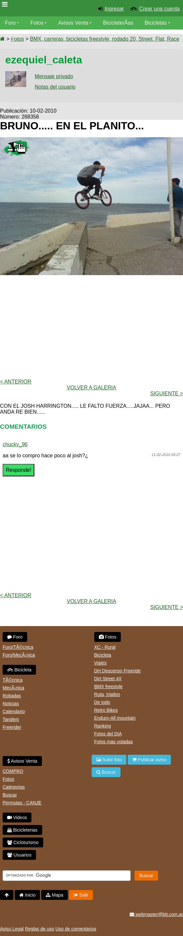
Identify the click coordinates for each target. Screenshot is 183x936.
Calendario (14, 711)
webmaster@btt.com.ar (156, 914)
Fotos (37, 23)
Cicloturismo (23, 842)
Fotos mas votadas (113, 741)
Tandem (11, 719)
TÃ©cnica (13, 680)
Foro (10, 23)
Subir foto (109, 759)
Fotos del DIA (108, 733)
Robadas (12, 695)
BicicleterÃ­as (118, 23)
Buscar (10, 794)
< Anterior (15, 381)
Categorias (14, 787)
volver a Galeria (91, 387)
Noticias (11, 703)
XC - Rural (105, 647)
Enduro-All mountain (115, 718)
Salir (81, 895)
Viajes (100, 662)
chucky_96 (15, 444)
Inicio (27, 895)
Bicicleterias (22, 830)
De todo (102, 702)
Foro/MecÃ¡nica (19, 655)
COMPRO (13, 771)
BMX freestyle (108, 686)
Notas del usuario (55, 87)
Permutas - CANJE (22, 802)
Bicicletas (156, 23)
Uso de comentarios (75, 928)
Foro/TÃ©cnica (18, 647)
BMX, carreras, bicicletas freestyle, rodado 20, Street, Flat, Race (104, 39)
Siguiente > (166, 393)
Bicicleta (19, 669)
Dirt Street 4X (108, 678)
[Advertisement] (91, 326)
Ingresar (114, 8)
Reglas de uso (39, 928)
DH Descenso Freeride (117, 670)
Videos (13, 36)
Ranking (102, 726)
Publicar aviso (149, 759)
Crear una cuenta (159, 8)
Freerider (12, 727)
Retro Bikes (106, 710)
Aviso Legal (12, 928)
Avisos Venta (73, 23)
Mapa (54, 895)
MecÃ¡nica (13, 687)
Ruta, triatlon (107, 694)
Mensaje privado (54, 76)
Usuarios (19, 855)
